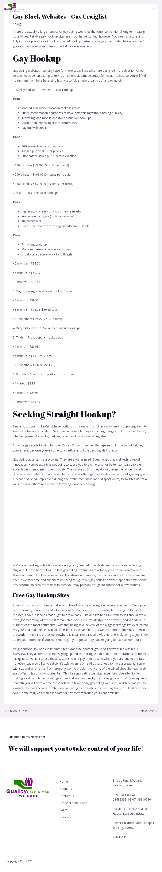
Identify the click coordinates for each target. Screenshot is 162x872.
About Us (66, 788)
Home (64, 781)
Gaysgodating (25, 291)
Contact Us (67, 796)
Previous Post (16, 710)
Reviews (65, 816)
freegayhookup (115, 431)
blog (18, 24)
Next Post (149, 710)
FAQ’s (63, 810)
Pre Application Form (74, 803)
